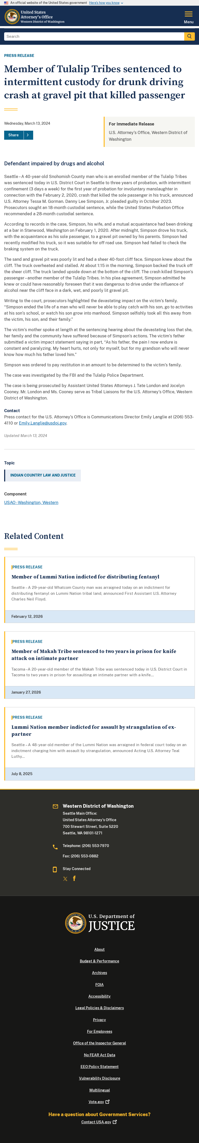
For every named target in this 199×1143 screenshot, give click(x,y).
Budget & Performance (99, 961)
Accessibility (99, 996)
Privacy (99, 1020)
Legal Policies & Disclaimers (99, 1008)
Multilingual (99, 1090)
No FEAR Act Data (99, 1055)
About (99, 949)
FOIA (99, 985)
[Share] (18, 135)
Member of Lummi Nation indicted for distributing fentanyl (85, 577)
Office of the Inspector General (99, 1043)
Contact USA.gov (99, 1122)
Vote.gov (100, 1102)
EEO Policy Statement (100, 1067)
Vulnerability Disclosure (99, 1078)
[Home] (35, 23)
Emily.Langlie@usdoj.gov (42, 423)
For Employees (99, 1031)
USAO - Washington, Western (31, 502)
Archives (99, 973)
